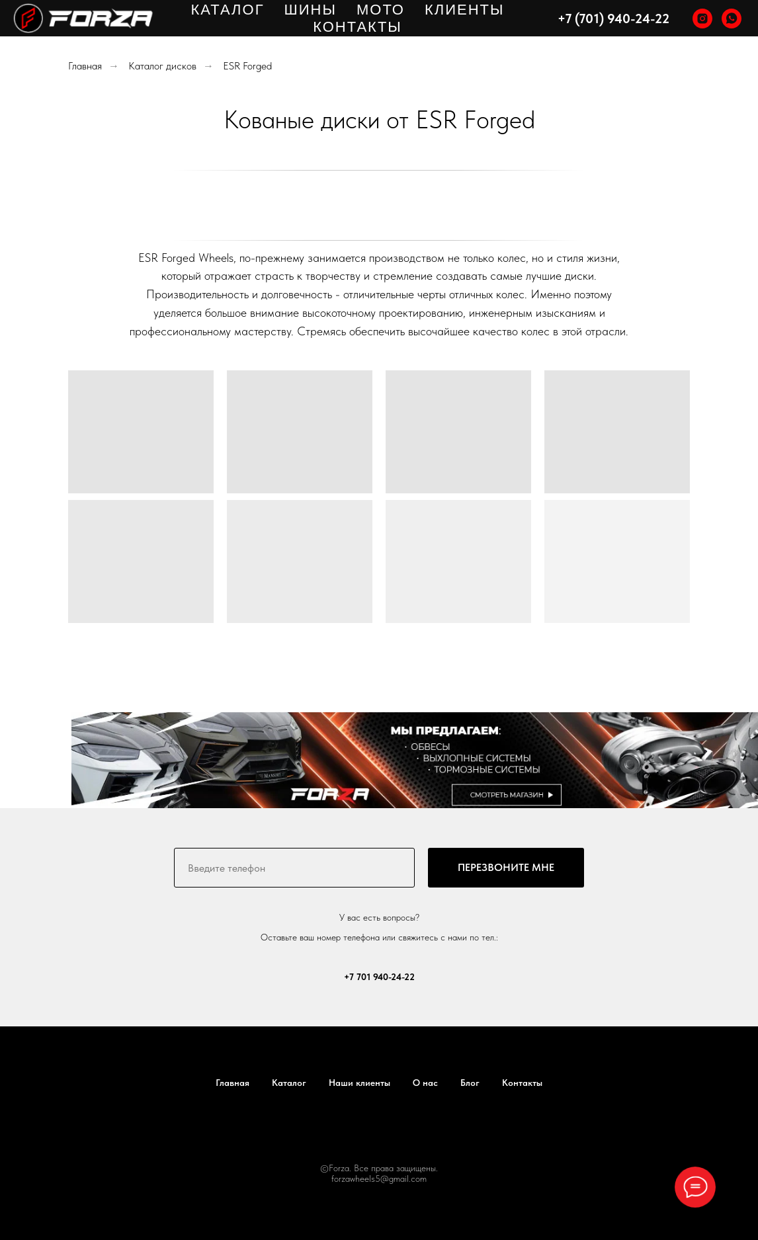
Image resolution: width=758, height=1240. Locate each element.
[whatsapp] (731, 18)
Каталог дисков (162, 66)
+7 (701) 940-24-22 (613, 18)
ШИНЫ (310, 9)
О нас (425, 1082)
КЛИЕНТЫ (465, 9)
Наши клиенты (359, 1082)
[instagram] (702, 18)
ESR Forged (247, 66)
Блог (470, 1082)
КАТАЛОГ (227, 9)
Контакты (522, 1082)
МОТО (381, 9)
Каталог (289, 1082)
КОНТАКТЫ (357, 27)
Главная (85, 66)
